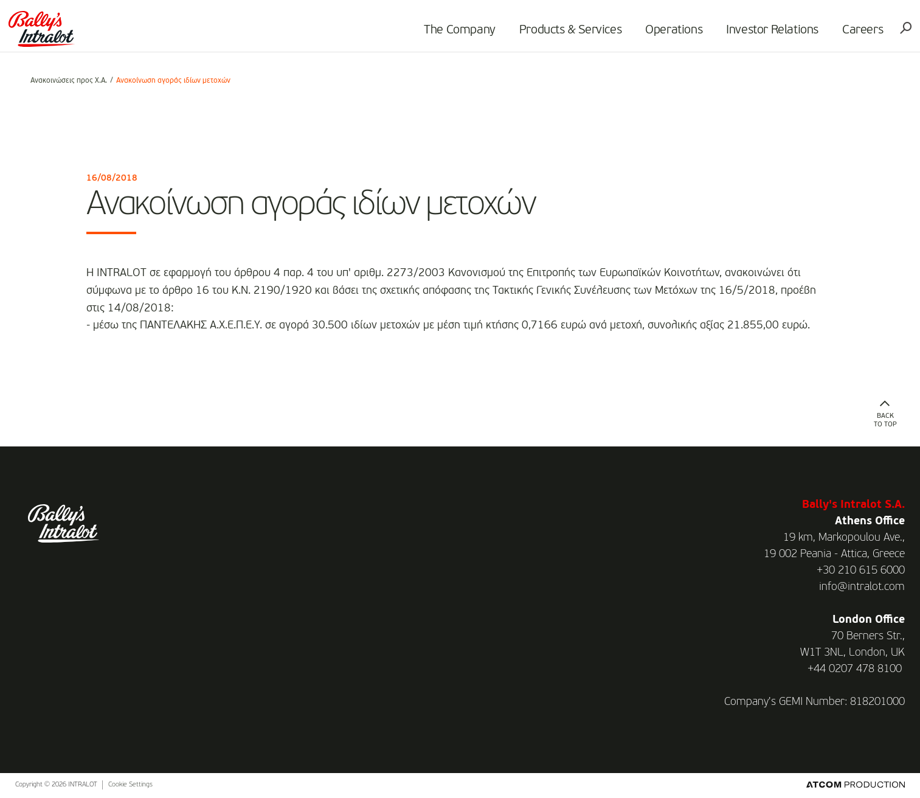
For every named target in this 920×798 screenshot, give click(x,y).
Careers (845, 34)
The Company (442, 34)
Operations (656, 34)
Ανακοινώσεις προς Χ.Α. (68, 81)
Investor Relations (754, 34)
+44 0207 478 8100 (855, 669)
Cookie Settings (130, 785)
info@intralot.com (862, 586)
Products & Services (553, 34)
